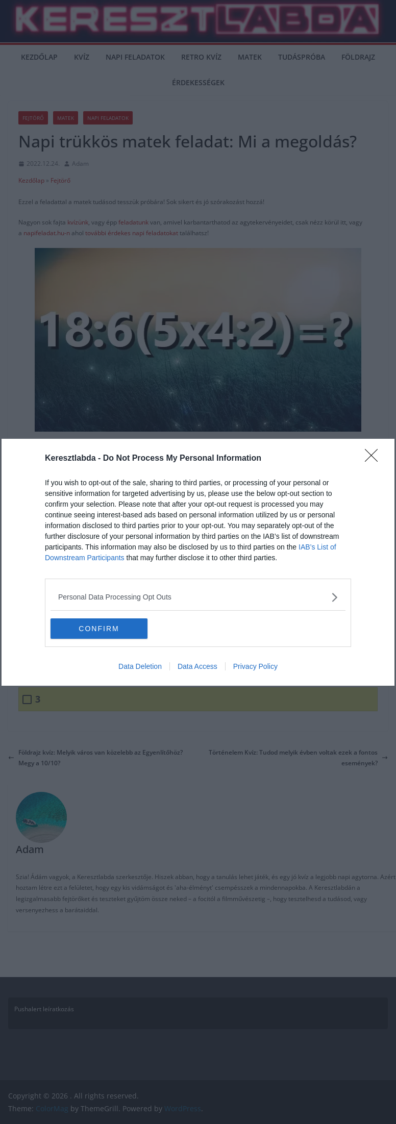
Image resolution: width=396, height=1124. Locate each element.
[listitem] (198, 597)
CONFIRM (99, 628)
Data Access (197, 666)
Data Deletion (140, 666)
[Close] (374, 458)
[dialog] (198, 562)
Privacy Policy (255, 666)
